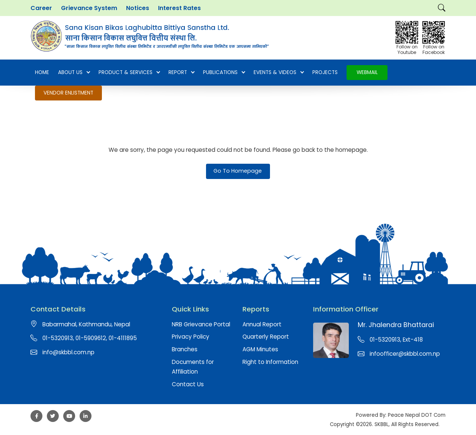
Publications (224, 73)
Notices (137, 8)
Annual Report (262, 324)
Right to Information (270, 362)
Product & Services (129, 73)
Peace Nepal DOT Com (417, 415)
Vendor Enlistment (68, 92)
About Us (74, 73)
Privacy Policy (190, 336)
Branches (184, 349)
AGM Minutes (260, 349)
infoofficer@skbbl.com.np (405, 354)
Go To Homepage (237, 171)
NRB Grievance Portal (201, 324)
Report (181, 73)
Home (42, 72)
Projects (325, 72)
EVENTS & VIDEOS (278, 73)
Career (41, 8)
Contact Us (188, 384)
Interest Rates (179, 8)
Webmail (367, 72)
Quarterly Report (265, 336)
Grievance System (89, 8)
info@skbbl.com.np (68, 352)
